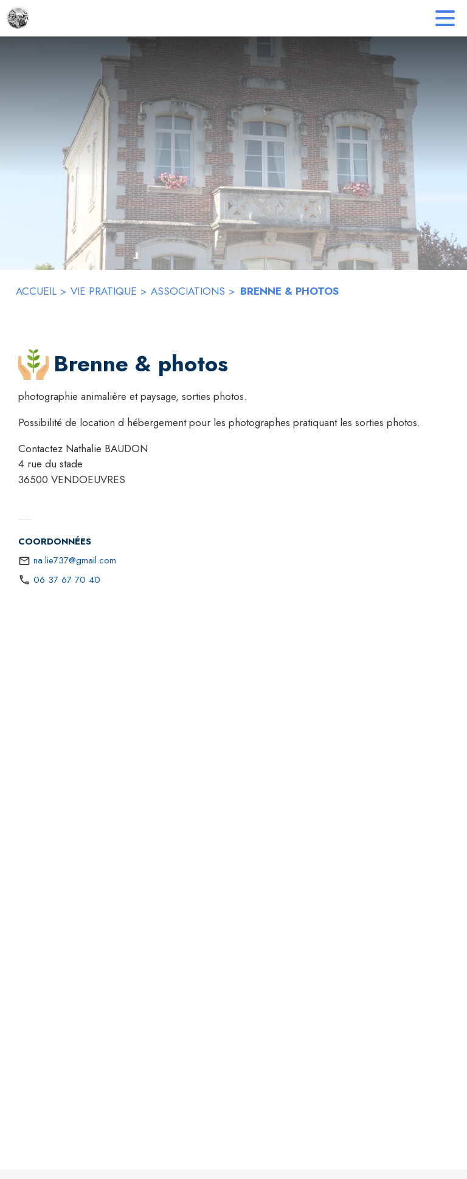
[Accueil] (18, 18)
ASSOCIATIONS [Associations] (188, 291)
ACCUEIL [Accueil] (36, 291)
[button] (33, 364)
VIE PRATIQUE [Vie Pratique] (104, 291)
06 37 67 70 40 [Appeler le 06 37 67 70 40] (66, 579)
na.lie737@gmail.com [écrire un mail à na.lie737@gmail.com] (74, 560)
